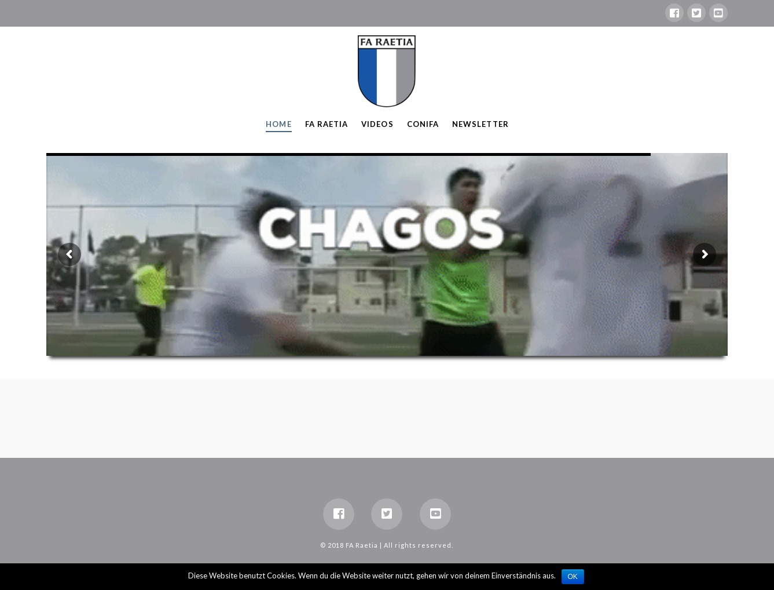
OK (573, 577)
